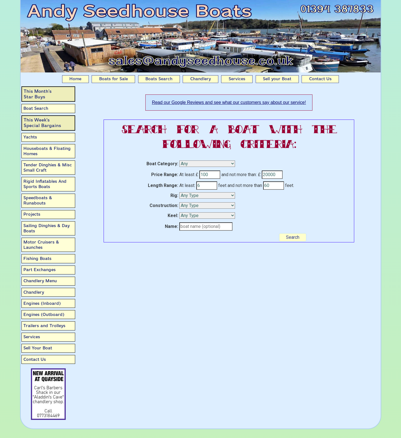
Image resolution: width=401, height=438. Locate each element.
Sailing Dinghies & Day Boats (46, 228)
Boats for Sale (113, 78)
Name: (171, 226)
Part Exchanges (39, 269)
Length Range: (163, 185)
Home (75, 78)
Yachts (30, 137)
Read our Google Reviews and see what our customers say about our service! (229, 102)
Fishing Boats (37, 258)
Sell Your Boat (37, 348)
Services (237, 78)
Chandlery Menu (40, 280)
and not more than (245, 185)
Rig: (174, 195)
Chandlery (200, 78)
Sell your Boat (277, 78)
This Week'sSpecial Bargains (42, 122)
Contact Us (320, 78)
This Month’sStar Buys (38, 94)
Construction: (164, 205)
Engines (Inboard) (42, 303)
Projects (31, 214)
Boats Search (158, 78)
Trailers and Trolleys (44, 325)
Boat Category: (162, 163)
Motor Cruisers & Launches (41, 245)
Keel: (173, 215)
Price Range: (164, 174)
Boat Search (35, 108)
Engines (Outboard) (43, 314)
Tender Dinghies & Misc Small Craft (47, 167)
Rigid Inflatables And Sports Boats (45, 184)
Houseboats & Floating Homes (47, 151)
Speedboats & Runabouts (37, 200)
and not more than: (239, 174)
